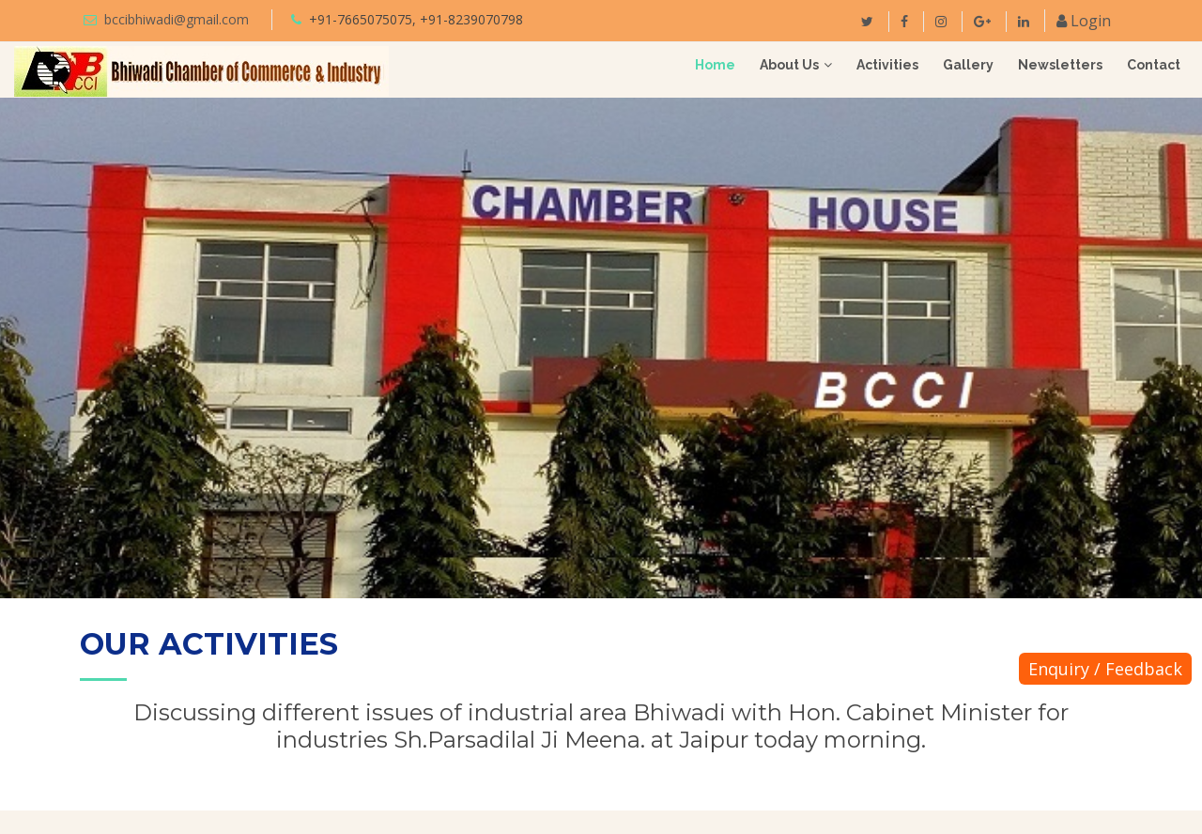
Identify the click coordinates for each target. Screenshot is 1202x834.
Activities (887, 64)
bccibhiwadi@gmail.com (176, 19)
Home (715, 64)
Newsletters (1060, 64)
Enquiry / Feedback (1105, 668)
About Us (789, 64)
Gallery (968, 64)
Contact (1153, 64)
